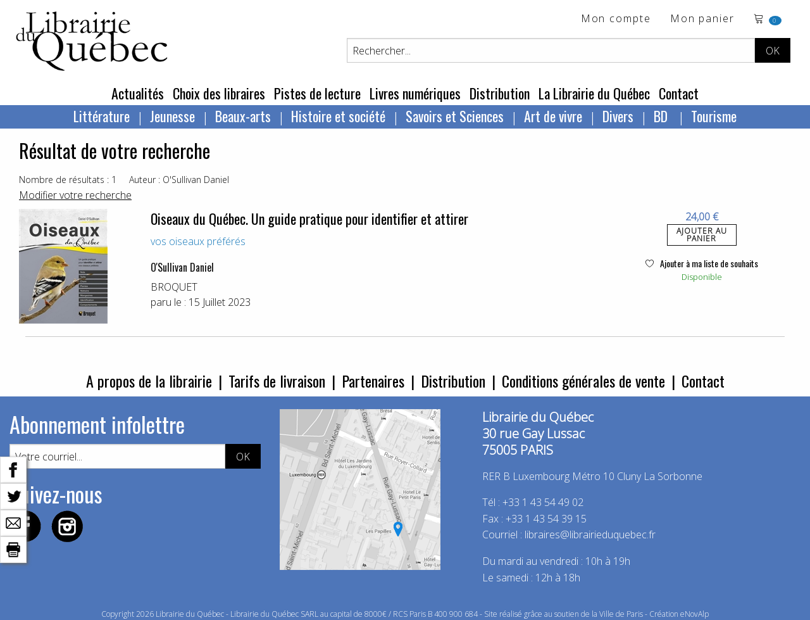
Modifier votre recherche (75, 195)
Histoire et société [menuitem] (338, 116)
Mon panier (702, 19)
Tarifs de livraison (276, 380)
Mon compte (616, 19)
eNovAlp (694, 614)
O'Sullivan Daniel (182, 267)
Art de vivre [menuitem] (553, 116)
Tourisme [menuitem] (714, 116)
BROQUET (174, 287)
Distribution (500, 93)
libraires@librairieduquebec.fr (590, 534)
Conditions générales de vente (583, 380)
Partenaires (373, 380)
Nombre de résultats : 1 (67, 180)
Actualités (137, 93)
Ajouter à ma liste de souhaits (701, 263)
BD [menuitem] (662, 116)
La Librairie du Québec (594, 93)
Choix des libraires (219, 93)
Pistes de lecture (317, 93)
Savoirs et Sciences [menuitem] (455, 116)
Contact (679, 93)
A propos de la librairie (149, 380)
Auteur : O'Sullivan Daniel (179, 180)
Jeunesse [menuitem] (172, 116)
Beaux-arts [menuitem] (243, 116)
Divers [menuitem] (617, 116)
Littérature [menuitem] (101, 116)
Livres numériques (415, 93)
